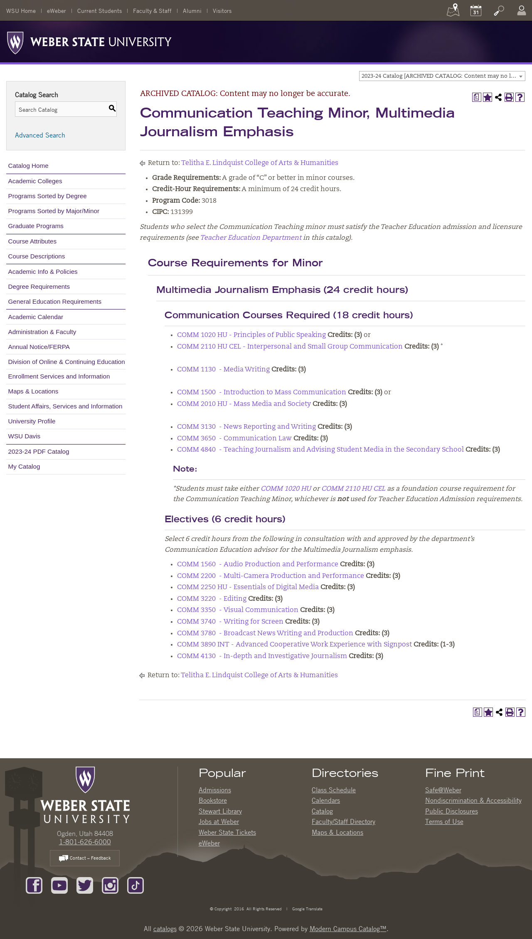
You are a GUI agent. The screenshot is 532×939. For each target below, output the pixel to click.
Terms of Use (444, 821)
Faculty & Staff (152, 10)
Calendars (326, 800)
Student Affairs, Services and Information (65, 406)
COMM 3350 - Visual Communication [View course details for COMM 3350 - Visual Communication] (237, 610)
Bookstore (213, 800)
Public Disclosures (451, 811)
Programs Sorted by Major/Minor (53, 210)
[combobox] (442, 76)
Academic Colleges (35, 180)
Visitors (222, 10)
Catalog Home (28, 165)
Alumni (192, 10)
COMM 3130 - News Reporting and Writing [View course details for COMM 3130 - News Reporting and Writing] (246, 427)
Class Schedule (334, 790)
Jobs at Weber (219, 821)
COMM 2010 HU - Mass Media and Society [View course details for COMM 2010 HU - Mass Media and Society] (244, 404)
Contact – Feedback (85, 859)
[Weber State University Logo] (89, 41)
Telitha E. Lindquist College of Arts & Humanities (259, 163)
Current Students (99, 10)
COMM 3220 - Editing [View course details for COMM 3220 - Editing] (211, 599)
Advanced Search (40, 135)
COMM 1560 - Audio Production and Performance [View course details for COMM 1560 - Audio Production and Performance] (257, 564)
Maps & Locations (33, 391)
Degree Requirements (39, 286)
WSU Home (21, 10)
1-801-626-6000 (85, 842)
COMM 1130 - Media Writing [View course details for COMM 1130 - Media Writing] (223, 369)
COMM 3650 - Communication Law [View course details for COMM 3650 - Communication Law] (234, 438)
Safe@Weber (443, 790)
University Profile (32, 421)
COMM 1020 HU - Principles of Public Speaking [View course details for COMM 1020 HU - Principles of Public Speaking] (251, 335)
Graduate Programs (36, 225)
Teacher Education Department (250, 238)
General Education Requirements (55, 301)
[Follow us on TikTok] (135, 885)
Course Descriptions (36, 256)
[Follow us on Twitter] (84, 885)
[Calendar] (476, 10)
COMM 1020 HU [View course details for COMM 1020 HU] (286, 489)
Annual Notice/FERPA (39, 346)
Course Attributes (32, 241)
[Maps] (453, 10)
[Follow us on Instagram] (110, 885)
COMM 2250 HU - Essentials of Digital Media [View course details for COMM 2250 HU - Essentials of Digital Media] (248, 587)
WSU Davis (24, 436)
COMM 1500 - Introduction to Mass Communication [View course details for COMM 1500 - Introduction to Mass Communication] (261, 392)
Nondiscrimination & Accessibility (473, 800)
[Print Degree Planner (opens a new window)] (476, 97)
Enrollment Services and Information (59, 376)
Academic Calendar (36, 316)
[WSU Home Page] (85, 794)
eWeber (56, 10)
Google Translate (307, 908)
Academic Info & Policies (43, 271)
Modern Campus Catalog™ (348, 928)
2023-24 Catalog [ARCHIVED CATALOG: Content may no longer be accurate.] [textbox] (443, 76)
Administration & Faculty (42, 331)
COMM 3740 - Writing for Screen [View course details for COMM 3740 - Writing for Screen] (230, 622)
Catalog (322, 811)
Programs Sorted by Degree (47, 195)
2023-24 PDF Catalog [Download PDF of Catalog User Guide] (38, 451)
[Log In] (521, 10)
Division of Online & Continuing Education (66, 361)
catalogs (165, 928)
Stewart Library (220, 811)
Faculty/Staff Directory (343, 821)
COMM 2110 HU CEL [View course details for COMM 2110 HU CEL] (353, 489)
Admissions (215, 790)
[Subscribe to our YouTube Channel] (59, 885)
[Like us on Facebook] (34, 885)
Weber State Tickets (227, 832)
